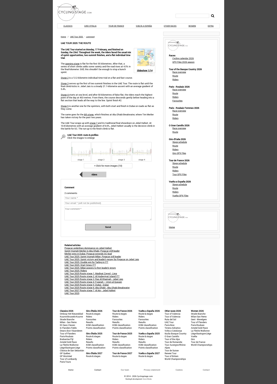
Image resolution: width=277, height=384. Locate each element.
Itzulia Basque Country (175, 333)
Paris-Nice (169, 325)
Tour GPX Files (179, 174)
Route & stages (93, 313)
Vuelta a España (144, 26)
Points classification (95, 327)
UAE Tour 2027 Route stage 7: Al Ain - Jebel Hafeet (90, 290)
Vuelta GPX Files (180, 195)
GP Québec (65, 353)
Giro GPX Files (179, 153)
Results (89, 322)
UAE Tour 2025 (71, 293)
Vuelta (194, 336)
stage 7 (94, 123)
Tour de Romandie (173, 342)
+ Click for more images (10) (108, 165)
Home (63, 36)
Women (192, 26)
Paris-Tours (65, 361)
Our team (125, 369)
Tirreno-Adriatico (173, 327)
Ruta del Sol (170, 319)
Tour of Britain (171, 356)
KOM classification (95, 325)
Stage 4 (65, 94)
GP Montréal (66, 356)
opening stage (72, 63)
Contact (206, 369)
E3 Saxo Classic (67, 325)
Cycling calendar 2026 (183, 58)
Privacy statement (152, 369)
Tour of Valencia (172, 313)
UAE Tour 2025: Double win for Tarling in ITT (86, 262)
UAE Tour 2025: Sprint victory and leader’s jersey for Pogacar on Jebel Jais (101, 259)
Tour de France (116, 26)
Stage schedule (179, 142)
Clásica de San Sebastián (72, 350)
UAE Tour (169, 322)
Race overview (179, 72)
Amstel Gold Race (68, 342)
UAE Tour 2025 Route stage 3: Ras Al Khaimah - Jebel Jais (93, 279)
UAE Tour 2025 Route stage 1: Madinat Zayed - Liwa (90, 273)
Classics (67, 26)
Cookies (179, 369)
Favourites (177, 100)
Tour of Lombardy (68, 359)
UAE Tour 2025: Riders (75, 270)
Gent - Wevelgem (199, 319)
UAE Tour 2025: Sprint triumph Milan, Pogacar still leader (92, 256)
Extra (211, 26)
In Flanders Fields (68, 327)
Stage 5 (65, 106)
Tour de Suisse (172, 350)
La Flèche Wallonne (69, 344)
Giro (193, 339)
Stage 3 (65, 83)
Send (108, 227)
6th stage (89, 114)
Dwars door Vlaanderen (71, 330)
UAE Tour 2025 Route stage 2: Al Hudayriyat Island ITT (92, 276)
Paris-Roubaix (66, 336)
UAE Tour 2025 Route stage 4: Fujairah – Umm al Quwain (93, 281)
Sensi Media (147, 379)
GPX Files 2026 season (183, 62)
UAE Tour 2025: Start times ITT (80, 265)
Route (175, 75)
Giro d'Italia (90, 26)
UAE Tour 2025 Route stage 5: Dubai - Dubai (86, 284)
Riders (94, 174)
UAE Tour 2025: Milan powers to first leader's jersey (90, 267)
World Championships (175, 359)
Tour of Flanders (68, 333)
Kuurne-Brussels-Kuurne (71, 316)
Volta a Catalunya (173, 330)
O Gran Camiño (172, 336)
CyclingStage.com (76, 12)
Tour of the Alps (172, 339)
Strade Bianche (67, 319)
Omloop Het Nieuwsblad (71, 313)
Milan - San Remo (68, 322)
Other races (170, 26)
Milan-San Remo (199, 316)
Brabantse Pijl (66, 339)
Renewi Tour (170, 353)
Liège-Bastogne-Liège (70, 347)
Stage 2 (65, 77)
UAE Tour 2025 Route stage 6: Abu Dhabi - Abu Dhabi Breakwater (97, 287)
